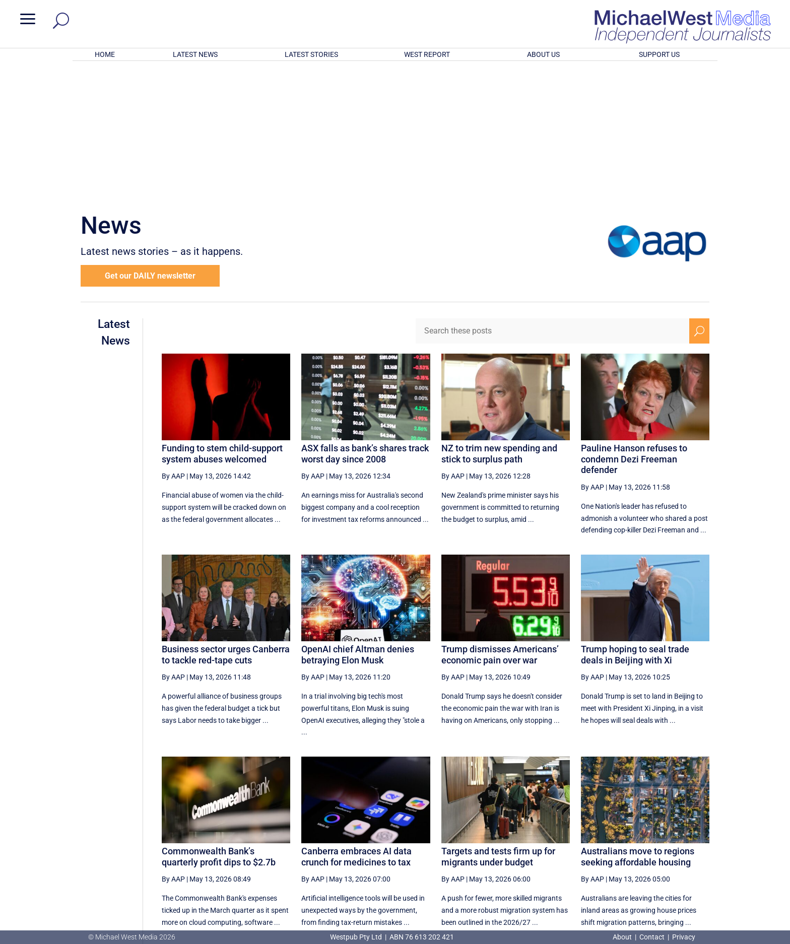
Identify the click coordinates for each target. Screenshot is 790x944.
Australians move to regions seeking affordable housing (637, 724)
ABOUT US (543, 54)
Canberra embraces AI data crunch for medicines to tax (356, 724)
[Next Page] (676, 834)
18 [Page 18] (525, 835)
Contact (652, 937)
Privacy (683, 937)
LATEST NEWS (195, 54)
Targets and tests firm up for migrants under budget (498, 724)
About (623, 937)
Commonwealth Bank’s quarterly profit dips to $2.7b (219, 724)
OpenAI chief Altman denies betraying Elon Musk (357, 522)
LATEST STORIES (311, 54)
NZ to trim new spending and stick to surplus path (499, 321)
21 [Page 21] (602, 835)
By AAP (173, 344)
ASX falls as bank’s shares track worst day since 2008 (365, 321)
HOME (105, 54)
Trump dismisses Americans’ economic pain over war (500, 522)
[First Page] (454, 834)
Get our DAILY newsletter (150, 144)
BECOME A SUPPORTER (736, 873)
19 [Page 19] (551, 835)
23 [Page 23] (652, 835)
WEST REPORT (427, 54)
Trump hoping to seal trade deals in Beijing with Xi (635, 522)
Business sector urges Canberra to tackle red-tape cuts (226, 522)
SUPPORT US (659, 54)
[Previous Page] (476, 834)
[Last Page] (698, 834)
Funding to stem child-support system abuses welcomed (222, 321)
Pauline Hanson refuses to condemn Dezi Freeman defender (634, 327)
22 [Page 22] (627, 835)
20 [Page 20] (576, 835)
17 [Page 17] (500, 835)
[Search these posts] (553, 199)
